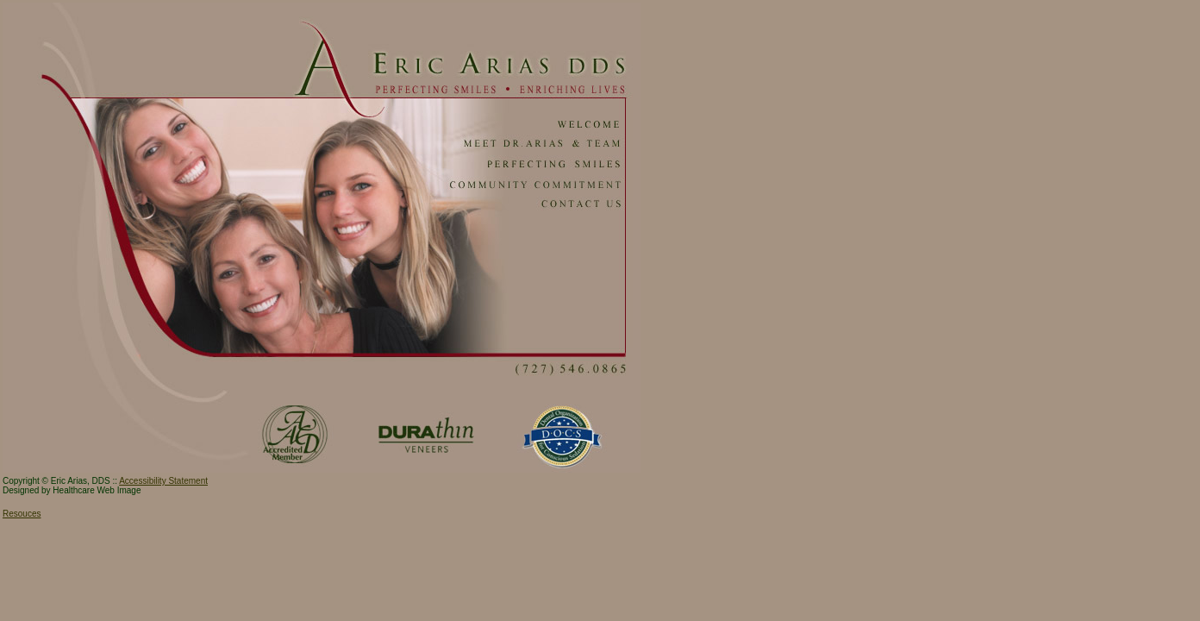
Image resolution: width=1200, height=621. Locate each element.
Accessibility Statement (163, 481)
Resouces (22, 513)
